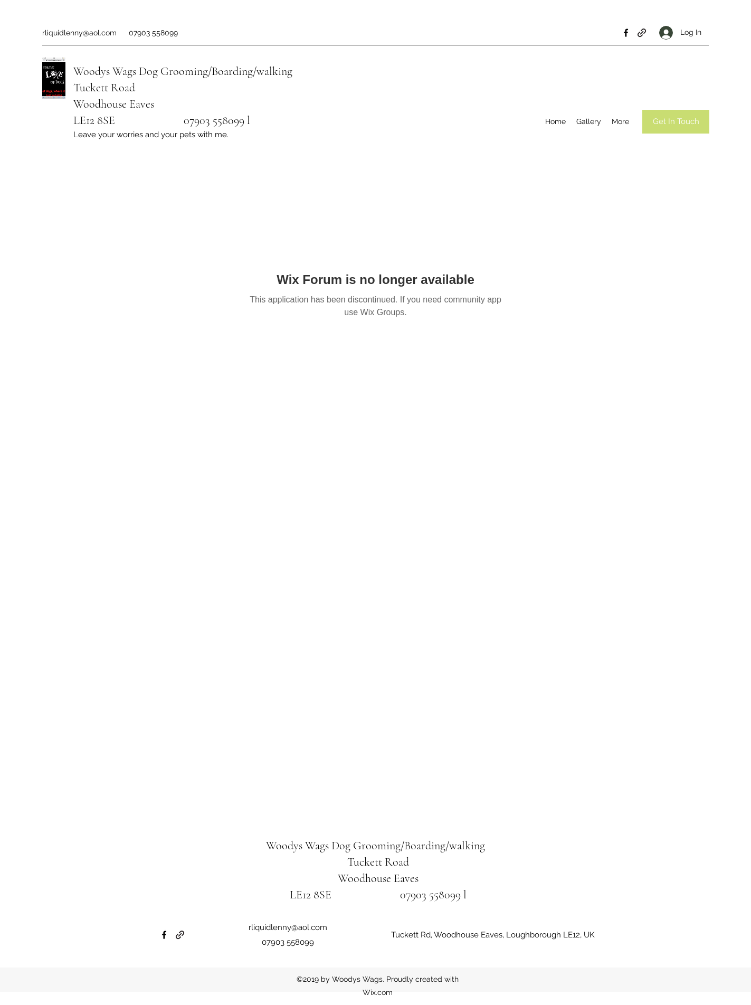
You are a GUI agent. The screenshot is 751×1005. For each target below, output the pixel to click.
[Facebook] (626, 32)
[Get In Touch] (675, 122)
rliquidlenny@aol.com (79, 33)
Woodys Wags (104, 71)
